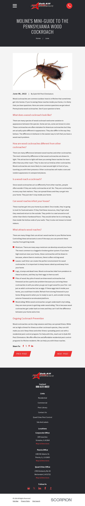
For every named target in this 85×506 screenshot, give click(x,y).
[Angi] (56, 488)
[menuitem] (15, 501)
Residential (42, 398)
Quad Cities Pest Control (42, 417)
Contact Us (42, 412)
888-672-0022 (42, 386)
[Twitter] (34, 488)
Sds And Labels (42, 422)
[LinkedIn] (39, 488)
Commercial (42, 403)
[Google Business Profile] (28, 488)
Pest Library (42, 407)
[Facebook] (45, 488)
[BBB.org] (50, 488)
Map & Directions (42, 444)
